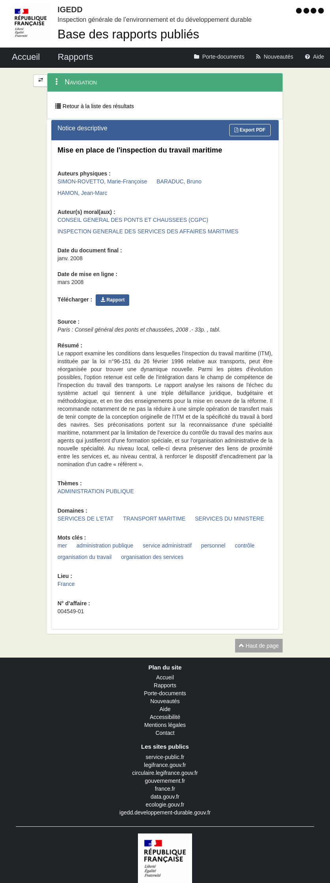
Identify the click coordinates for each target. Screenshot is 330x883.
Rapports (165, 685)
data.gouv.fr (165, 796)
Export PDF (250, 130)
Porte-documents (165, 693)
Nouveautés (165, 701)
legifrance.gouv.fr (165, 765)
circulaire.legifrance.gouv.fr (165, 773)
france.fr (165, 789)
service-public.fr (164, 757)
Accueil (165, 677)
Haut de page (259, 646)
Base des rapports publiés (128, 34)
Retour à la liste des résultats (94, 106)
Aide (164, 709)
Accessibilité (165, 717)
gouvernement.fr (165, 781)
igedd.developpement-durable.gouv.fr (165, 812)
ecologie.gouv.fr (165, 804)
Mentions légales (165, 725)
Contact (164, 733)
